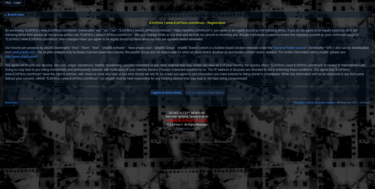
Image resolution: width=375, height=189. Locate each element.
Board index (16, 14)
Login (17, 2)
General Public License (290, 48)
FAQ (8, 2)
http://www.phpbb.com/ (21, 56)
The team (298, 102)
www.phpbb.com (23, 52)
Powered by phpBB (188, 128)
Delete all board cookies (321, 102)
